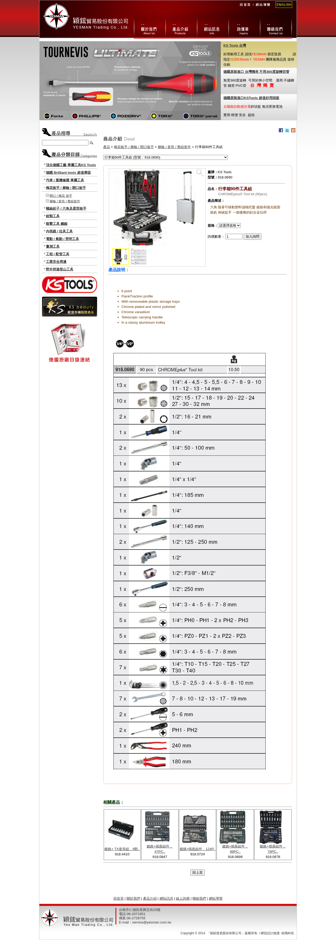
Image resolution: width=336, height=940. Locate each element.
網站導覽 (262, 8)
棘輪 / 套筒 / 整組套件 (65, 201)
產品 (106, 147)
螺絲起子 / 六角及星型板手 (66, 208)
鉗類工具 (53, 216)
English (282, 8)
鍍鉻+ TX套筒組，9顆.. (122, 849)
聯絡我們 (276, 27)
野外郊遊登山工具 (59, 269)
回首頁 (245, 8)
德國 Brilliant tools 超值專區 (68, 173)
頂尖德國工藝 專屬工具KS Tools (71, 165)
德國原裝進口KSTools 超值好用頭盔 (251, 98)
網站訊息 (212, 27)
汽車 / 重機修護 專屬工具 (65, 180)
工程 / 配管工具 (57, 254)
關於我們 (149, 27)
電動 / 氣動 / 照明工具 (62, 239)
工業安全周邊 (56, 262)
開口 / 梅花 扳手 (61, 196)
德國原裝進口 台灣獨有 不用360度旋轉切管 (256, 72)
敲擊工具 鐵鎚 (56, 224)
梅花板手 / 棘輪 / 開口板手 (66, 188)
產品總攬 (181, 27)
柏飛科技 (287, 933)
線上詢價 (244, 27)
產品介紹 (150, 898)
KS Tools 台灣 (234, 45)
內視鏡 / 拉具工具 (59, 231)
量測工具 (53, 246)
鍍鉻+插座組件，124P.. (198, 849)
